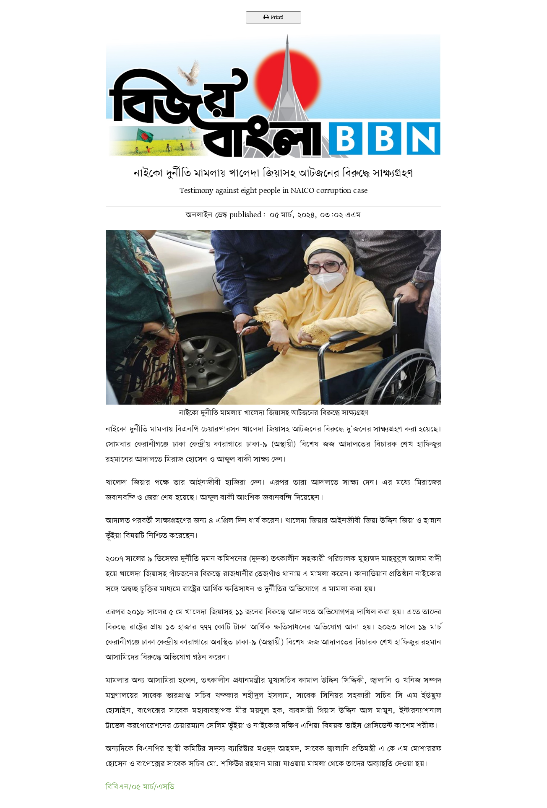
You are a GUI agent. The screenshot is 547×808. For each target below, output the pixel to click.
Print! (273, 17)
